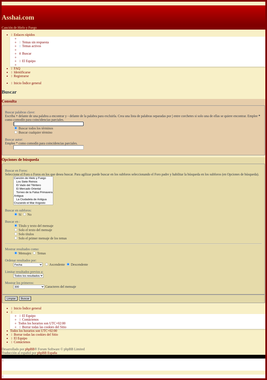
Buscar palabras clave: (20, 112)
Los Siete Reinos (33, 182)
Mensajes (22, 253)
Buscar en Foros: (16, 170)
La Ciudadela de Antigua (33, 199)
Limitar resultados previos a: (24, 272)
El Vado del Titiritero (33, 185)
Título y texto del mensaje (33, 226)
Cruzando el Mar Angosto (33, 203)
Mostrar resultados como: (22, 249)
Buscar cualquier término (33, 132)
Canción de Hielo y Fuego (33, 178)
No (27, 214)
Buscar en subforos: (18, 210)
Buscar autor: (14, 139)
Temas (39, 253)
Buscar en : (12, 221)
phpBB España (47, 353)
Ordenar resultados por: (21, 260)
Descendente (77, 264)
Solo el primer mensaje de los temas (40, 238)
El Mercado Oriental (33, 189)
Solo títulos (24, 234)
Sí (17, 214)
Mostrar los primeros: (19, 283)
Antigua (33, 196)
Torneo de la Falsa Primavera (33, 192)
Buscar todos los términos (33, 128)
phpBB (29, 349)
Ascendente (55, 264)
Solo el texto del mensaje (33, 230)
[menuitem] (33, 42)
